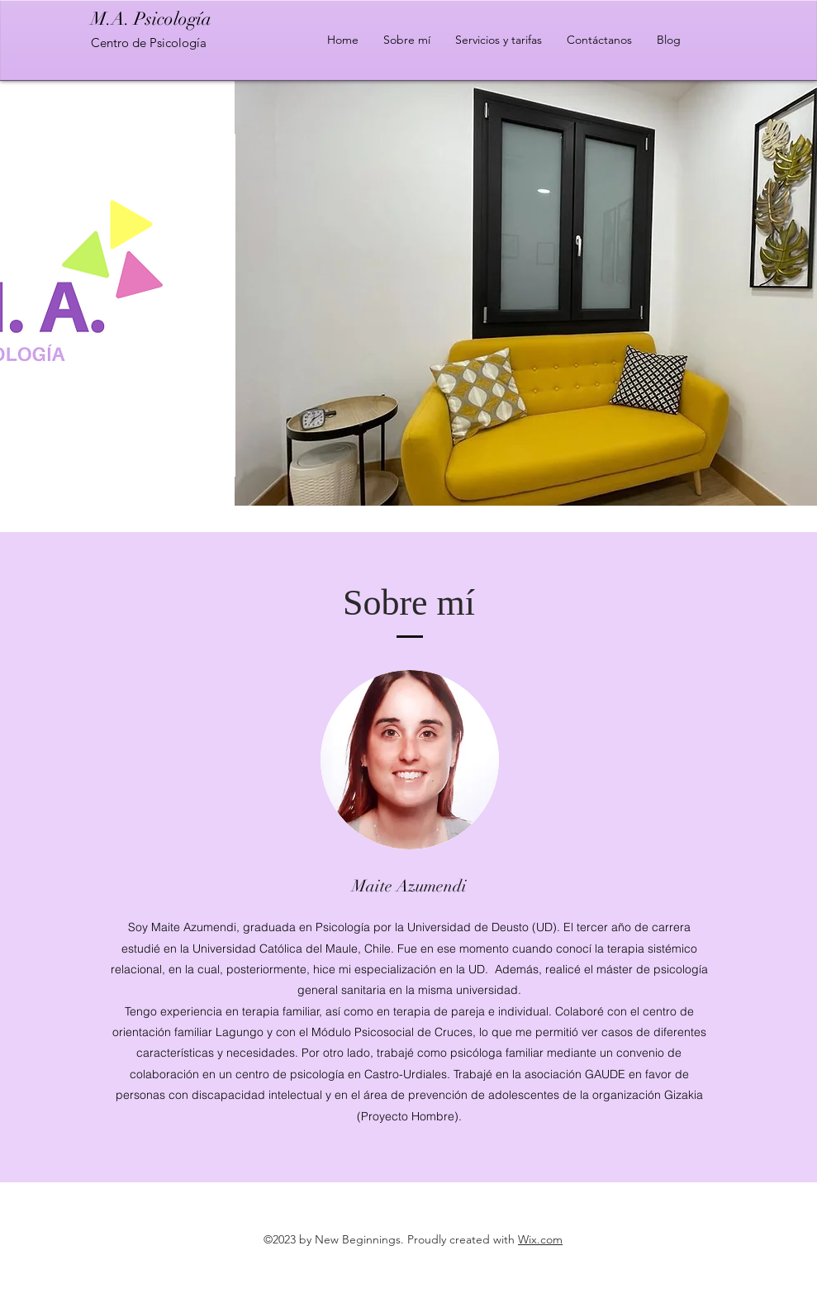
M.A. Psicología (151, 18)
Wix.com (540, 1239)
